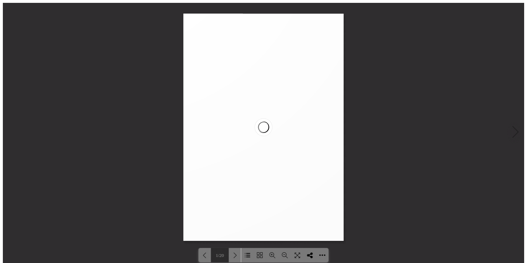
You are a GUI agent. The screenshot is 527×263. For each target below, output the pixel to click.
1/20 (220, 255)
